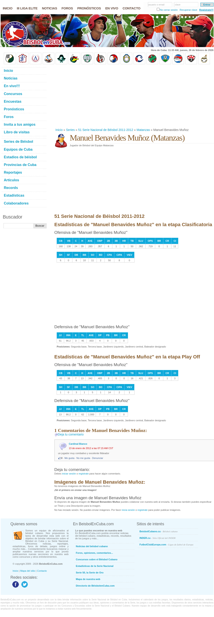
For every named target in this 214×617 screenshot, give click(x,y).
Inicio (59, 130)
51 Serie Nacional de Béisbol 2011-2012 (105, 130)
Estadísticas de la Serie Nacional (94, 566)
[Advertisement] (111, 96)
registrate (84, 473)
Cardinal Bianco (78, 443)
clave (178, 4)
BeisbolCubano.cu (159, 531)
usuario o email (156, 4)
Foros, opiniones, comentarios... (94, 553)
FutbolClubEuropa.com (166, 544)
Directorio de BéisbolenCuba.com (95, 585)
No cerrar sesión (169, 10)
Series (70, 130)
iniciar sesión (69, 473)
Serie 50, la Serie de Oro (90, 572)
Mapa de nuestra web (88, 579)
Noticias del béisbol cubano (92, 546)
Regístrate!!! (206, 10)
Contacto (42, 570)
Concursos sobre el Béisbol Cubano (96, 559)
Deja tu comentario (71, 434)
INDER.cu (158, 538)
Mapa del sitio (27, 570)
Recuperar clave (188, 10)
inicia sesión (128, 510)
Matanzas (143, 130)
